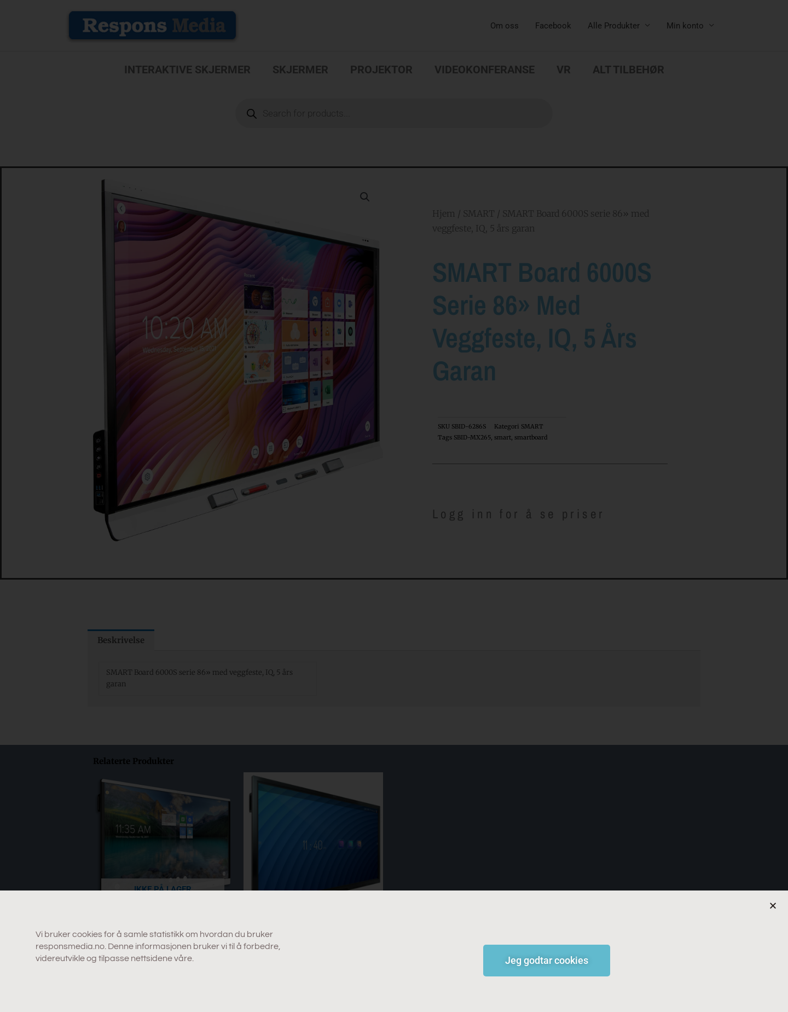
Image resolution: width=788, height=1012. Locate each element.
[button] (773, 909)
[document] (394, 506)
